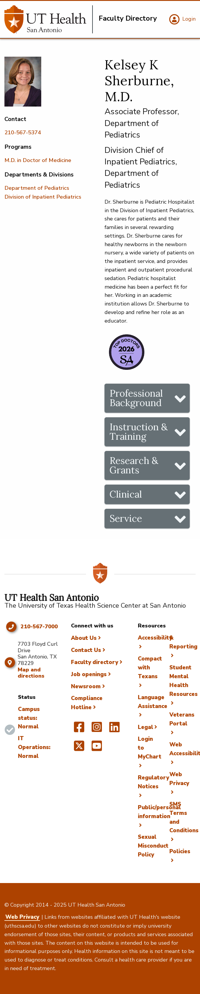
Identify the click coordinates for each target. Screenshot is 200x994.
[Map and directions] (9, 662)
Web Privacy (179, 779)
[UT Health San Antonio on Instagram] (97, 729)
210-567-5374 (22, 132)
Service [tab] (126, 518)
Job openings (89, 674)
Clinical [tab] (126, 494)
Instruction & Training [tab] (139, 431)
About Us (84, 638)
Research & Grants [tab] (134, 465)
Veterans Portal (181, 719)
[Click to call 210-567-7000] (11, 627)
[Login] (182, 19)
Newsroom (86, 686)
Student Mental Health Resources (183, 681)
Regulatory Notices (153, 782)
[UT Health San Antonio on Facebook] (79, 729)
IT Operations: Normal (34, 747)
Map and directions (31, 673)
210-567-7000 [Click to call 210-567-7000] (39, 627)
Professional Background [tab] (136, 398)
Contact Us (86, 650)
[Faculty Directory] (48, 19)
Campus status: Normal (29, 718)
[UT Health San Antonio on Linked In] (114, 729)
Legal (145, 727)
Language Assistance (152, 702)
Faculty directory (94, 662)
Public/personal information (159, 812)
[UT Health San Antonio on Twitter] (79, 748)
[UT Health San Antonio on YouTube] (97, 748)
